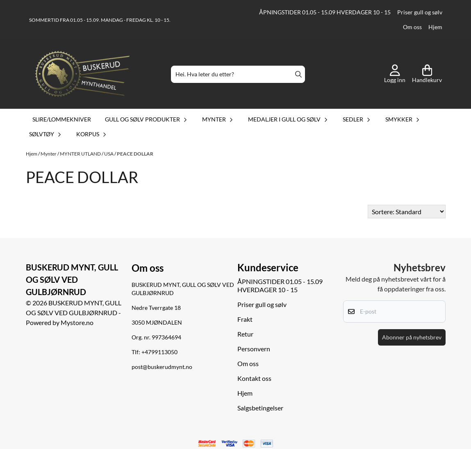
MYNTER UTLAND (81, 154)
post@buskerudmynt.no (162, 367)
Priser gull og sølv (419, 12)
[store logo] (82, 74)
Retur (245, 334)
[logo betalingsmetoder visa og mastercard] (235, 443)
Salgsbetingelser (260, 408)
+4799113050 (159, 352)
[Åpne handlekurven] (427, 74)
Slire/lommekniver (61, 119)
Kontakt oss (254, 378)
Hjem (435, 27)
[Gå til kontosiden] (395, 74)
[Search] (298, 74)
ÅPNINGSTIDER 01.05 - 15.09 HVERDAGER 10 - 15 (325, 12)
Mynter (49, 154)
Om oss (412, 27)
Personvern (253, 349)
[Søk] (238, 74)
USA (109, 154)
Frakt (245, 319)
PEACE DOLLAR (135, 154)
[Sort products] (407, 211)
